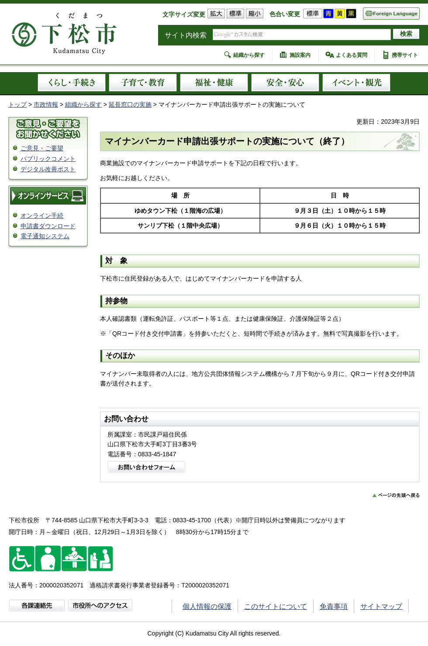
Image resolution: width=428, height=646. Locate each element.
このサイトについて (275, 606)
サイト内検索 (186, 35)
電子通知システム (45, 236)
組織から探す (249, 55)
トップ (17, 104)
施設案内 (300, 55)
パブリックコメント (48, 158)
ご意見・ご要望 (42, 148)
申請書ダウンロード (48, 225)
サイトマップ (381, 606)
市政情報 (46, 104)
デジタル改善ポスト (48, 169)
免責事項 (334, 606)
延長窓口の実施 (130, 104)
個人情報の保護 (207, 606)
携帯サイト (405, 55)
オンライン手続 (42, 215)
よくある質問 (351, 55)
